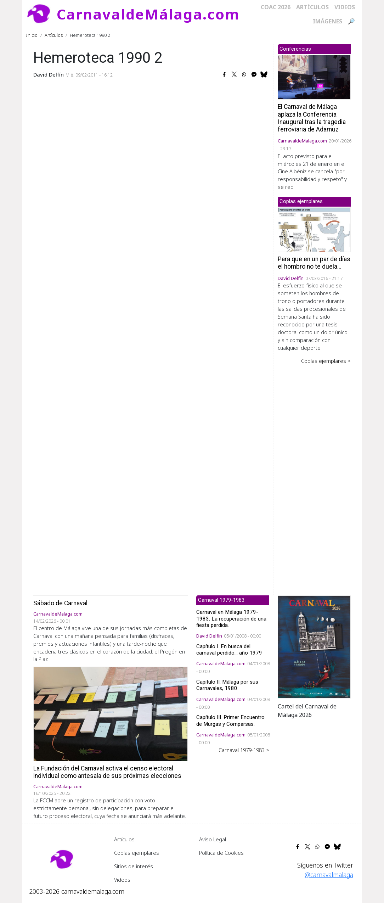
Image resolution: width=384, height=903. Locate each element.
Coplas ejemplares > (326, 360)
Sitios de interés (133, 866)
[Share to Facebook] (224, 74)
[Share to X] (234, 74)
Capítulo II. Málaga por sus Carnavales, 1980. (227, 685)
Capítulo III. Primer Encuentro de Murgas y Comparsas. (230, 720)
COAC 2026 (275, 7)
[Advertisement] (314, 475)
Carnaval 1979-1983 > (244, 749)
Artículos (312, 7)
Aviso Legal (212, 839)
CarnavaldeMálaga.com (148, 14)
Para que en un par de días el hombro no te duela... (314, 263)
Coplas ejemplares (136, 852)
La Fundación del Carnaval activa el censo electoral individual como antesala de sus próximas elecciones (107, 772)
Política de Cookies (221, 852)
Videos (344, 7)
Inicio (32, 35)
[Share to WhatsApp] (244, 74)
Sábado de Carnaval (60, 603)
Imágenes (327, 21)
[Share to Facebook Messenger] (254, 74)
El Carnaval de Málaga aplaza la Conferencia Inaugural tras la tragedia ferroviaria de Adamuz (312, 118)
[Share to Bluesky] (263, 74)
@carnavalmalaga (329, 874)
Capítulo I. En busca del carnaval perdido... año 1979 (229, 649)
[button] (314, 646)
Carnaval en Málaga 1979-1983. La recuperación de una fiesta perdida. (231, 618)
